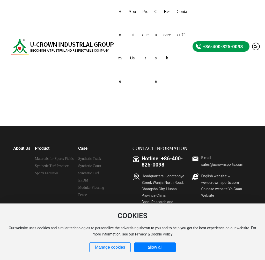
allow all (155, 247)
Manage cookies (110, 247)
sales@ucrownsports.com (222, 164)
